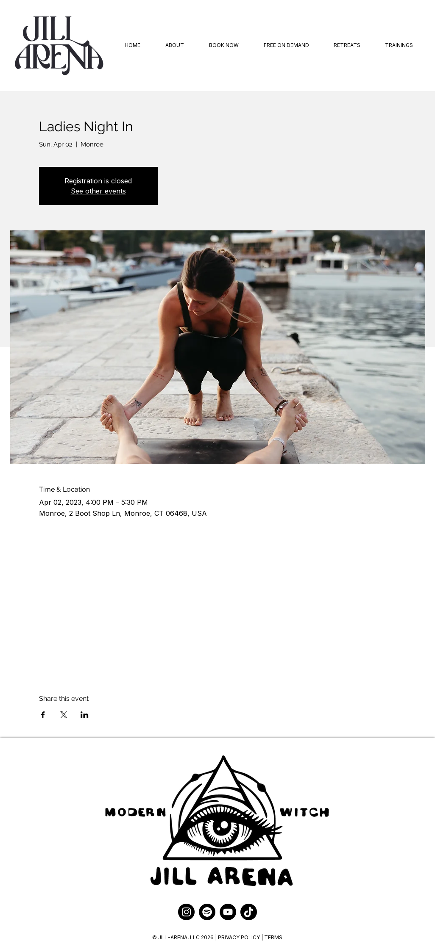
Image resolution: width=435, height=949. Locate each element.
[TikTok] (248, 912)
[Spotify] (207, 912)
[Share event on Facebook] (43, 714)
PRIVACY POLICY (239, 937)
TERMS (273, 937)
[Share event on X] (64, 714)
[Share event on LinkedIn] (85, 714)
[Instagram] (186, 912)
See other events (98, 191)
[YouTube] (228, 912)
